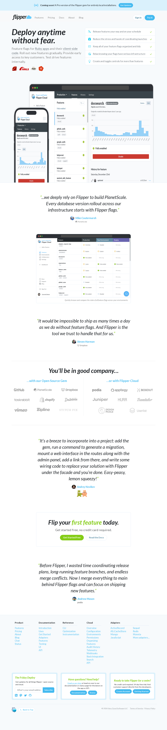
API (40, 650)
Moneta (137, 634)
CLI (64, 628)
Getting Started (141, 691)
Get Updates (125, 5)
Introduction (45, 628)
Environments (94, 634)
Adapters (43, 637)
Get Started (45, 634)
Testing (42, 643)
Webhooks (92, 653)
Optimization (69, 631)
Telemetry (92, 650)
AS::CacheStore (118, 631)
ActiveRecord (117, 628)
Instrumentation (71, 634)
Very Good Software (116, 708)
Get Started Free (72, 537)
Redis (135, 631)
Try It (150, 17)
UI (40, 647)
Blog (81, 17)
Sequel (136, 628)
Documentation (78, 693)
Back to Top (26, 710)
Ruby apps (42, 48)
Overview (91, 628)
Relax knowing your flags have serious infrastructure (119, 53)
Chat (17, 640)
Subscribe (48, 690)
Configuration (94, 631)
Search (90, 659)
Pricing (51, 17)
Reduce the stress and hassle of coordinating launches (120, 39)
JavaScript (116, 637)
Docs (61, 17)
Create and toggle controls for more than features (118, 61)
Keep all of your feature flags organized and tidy (117, 46)
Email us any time (74, 683)
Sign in (138, 17)
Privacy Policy (149, 708)
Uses (41, 631)
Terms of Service (136, 708)
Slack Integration (95, 656)
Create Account (123, 691)
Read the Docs (96, 537)
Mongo (114, 634)
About (71, 17)
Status (18, 643)
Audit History (93, 647)
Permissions (93, 637)
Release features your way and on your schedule (117, 31)
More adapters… (141, 637)
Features (39, 17)
